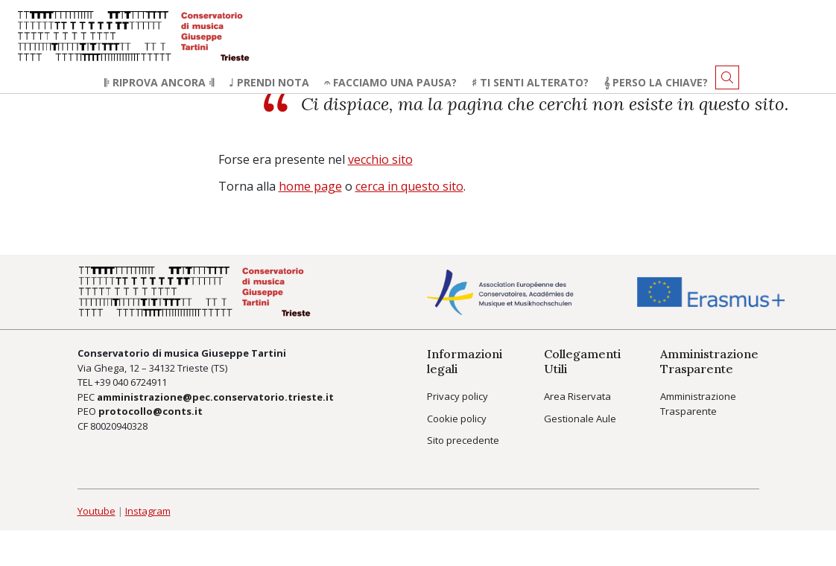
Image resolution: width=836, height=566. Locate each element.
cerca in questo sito (409, 186)
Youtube (96, 511)
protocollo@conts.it (150, 411)
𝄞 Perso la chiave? (656, 82)
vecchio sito (380, 159)
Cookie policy (457, 418)
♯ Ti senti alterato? (530, 82)
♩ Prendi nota (269, 82)
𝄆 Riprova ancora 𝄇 (159, 82)
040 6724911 (140, 382)
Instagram (148, 511)
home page (310, 186)
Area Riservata (577, 396)
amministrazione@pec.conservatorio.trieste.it (215, 397)
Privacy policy (457, 396)
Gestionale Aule (580, 418)
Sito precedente (463, 440)
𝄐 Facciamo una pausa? (390, 82)
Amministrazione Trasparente (698, 403)
